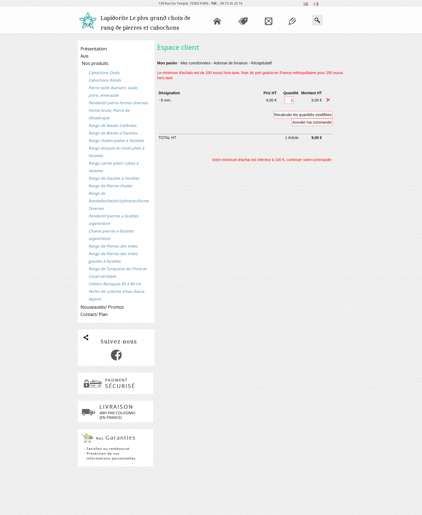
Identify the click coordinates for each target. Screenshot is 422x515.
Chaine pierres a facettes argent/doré (111, 234)
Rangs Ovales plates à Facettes (116, 140)
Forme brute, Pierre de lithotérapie (109, 114)
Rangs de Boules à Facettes (113, 132)
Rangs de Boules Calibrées (112, 125)
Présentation (93, 49)
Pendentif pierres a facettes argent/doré (114, 219)
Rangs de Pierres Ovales (110, 185)
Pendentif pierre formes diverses (118, 102)
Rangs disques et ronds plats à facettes (116, 151)
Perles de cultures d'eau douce (116, 291)
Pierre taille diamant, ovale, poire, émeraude (113, 91)
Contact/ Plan (94, 314)
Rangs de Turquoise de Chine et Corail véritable (117, 272)
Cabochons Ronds (105, 80)
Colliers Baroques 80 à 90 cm (115, 283)
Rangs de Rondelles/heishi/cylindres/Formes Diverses (119, 201)
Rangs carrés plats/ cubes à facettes (113, 167)
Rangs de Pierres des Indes (113, 246)
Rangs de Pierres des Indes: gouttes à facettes (114, 257)
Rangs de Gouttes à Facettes (114, 178)
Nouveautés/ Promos (102, 307)
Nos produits (95, 63)
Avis (84, 56)
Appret (95, 298)
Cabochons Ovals (104, 72)
